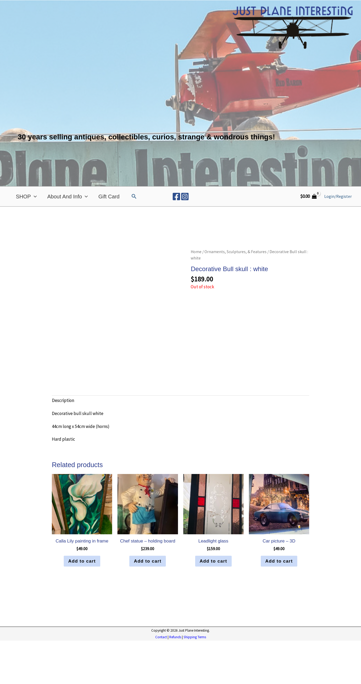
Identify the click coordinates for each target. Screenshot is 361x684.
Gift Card (109, 196)
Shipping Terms (195, 680)
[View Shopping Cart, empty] (308, 196)
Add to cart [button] (82, 604)
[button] (134, 196)
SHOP (26, 196)
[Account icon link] (338, 196)
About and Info (67, 196)
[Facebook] (176, 196)
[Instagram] (185, 196)
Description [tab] (63, 443)
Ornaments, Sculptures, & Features (235, 251)
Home (196, 251)
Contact (161, 680)
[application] (34, 196)
